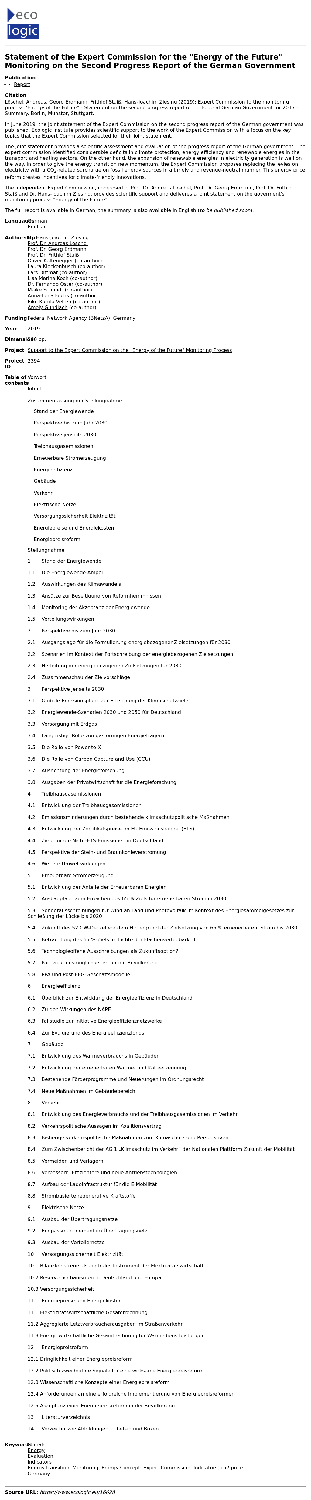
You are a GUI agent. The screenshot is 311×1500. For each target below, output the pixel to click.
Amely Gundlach (47, 307)
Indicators (40, 1462)
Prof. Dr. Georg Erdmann (57, 249)
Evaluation (40, 1456)
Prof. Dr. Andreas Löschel (58, 243)
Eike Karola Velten (49, 302)
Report (22, 84)
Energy (36, 1450)
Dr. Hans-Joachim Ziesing (58, 237)
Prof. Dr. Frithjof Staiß (53, 255)
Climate (37, 1444)
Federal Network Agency (57, 318)
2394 (34, 361)
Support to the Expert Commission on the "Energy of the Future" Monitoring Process (130, 350)
